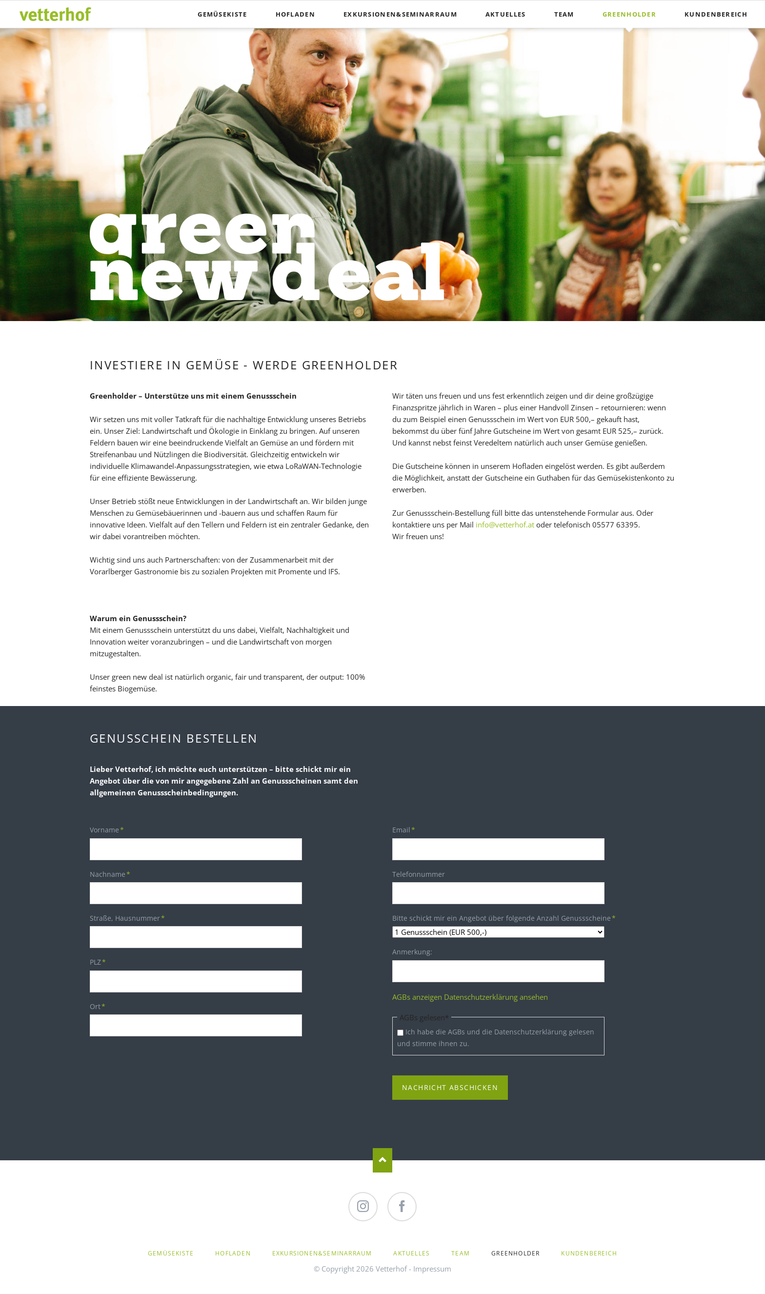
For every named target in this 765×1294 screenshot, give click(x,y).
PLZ (106, 962)
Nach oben (382, 1160)
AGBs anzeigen (417, 997)
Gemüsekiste (222, 14)
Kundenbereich (715, 14)
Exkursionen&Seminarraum (400, 14)
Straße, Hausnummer (127, 918)
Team (564, 14)
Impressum (432, 1269)
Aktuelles (505, 14)
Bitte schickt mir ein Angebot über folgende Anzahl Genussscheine (504, 918)
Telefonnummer (418, 874)
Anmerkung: (412, 952)
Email (408, 829)
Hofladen (295, 14)
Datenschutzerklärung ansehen (496, 997)
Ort (106, 1006)
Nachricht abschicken (450, 1087)
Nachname (110, 874)
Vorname (107, 829)
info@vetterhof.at (505, 524)
